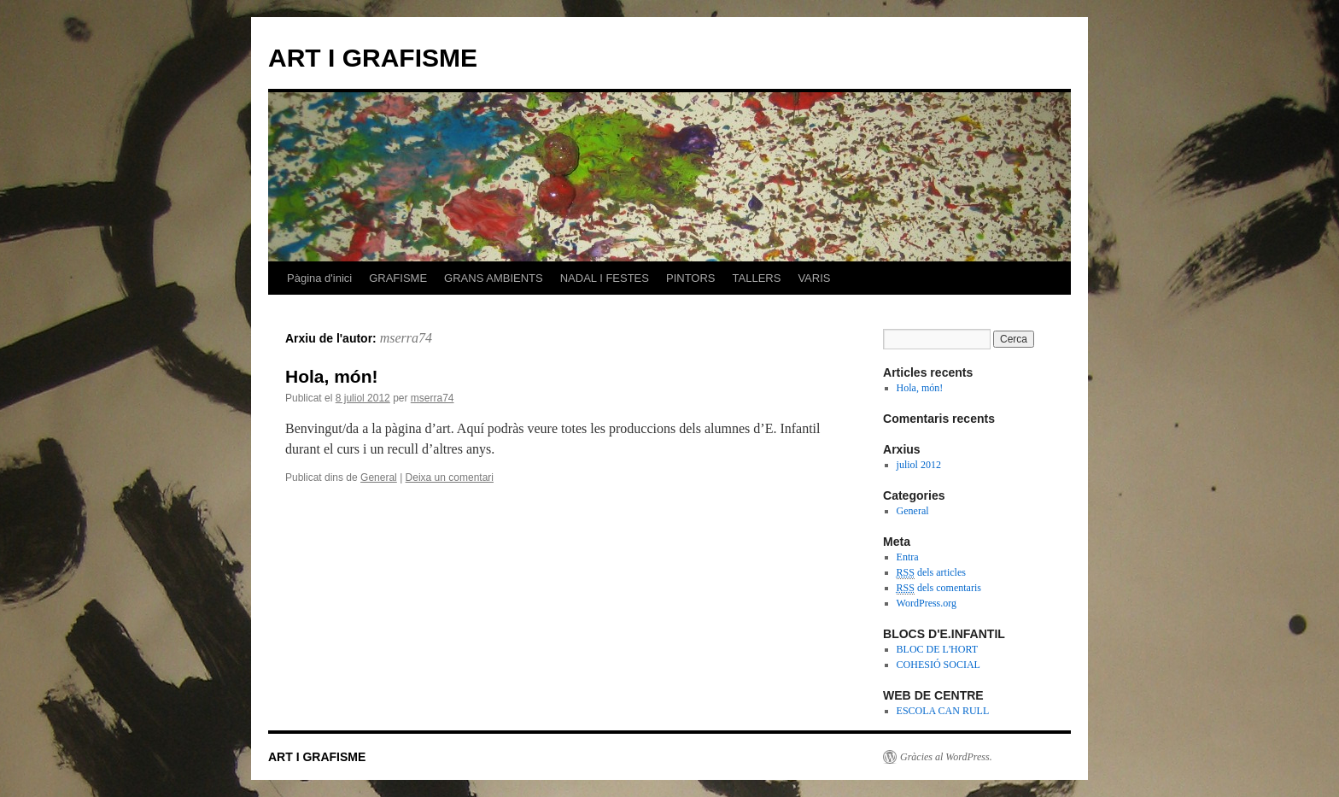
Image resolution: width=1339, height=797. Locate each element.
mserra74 (406, 338)
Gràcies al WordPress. (946, 757)
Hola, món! (331, 376)
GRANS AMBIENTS (493, 278)
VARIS (814, 278)
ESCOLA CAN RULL (943, 711)
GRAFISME (398, 278)
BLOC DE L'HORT (937, 649)
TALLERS (757, 278)
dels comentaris (939, 588)
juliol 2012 (919, 465)
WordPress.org (926, 603)
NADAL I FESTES (604, 278)
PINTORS (691, 278)
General (378, 477)
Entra (908, 557)
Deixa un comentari (450, 477)
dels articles (931, 572)
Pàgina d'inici (319, 278)
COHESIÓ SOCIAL (938, 665)
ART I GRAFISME (372, 58)
